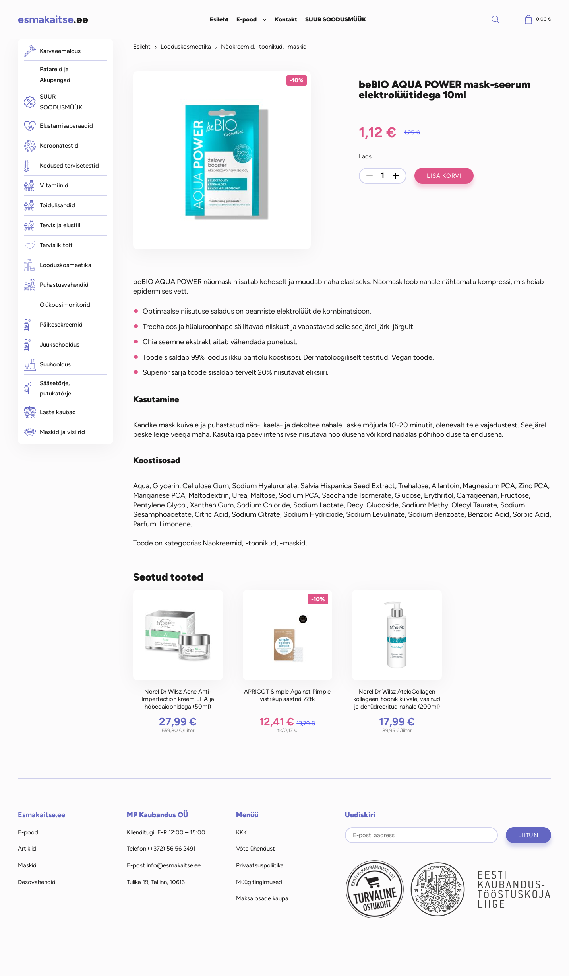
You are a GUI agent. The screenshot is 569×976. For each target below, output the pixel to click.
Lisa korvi (444, 175)
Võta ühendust (255, 848)
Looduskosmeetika (57, 265)
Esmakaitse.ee (41, 814)
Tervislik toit (48, 245)
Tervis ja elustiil (52, 225)
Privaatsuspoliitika (260, 865)
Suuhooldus (47, 365)
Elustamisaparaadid (58, 126)
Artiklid (27, 848)
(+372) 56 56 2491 (171, 848)
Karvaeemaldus (52, 51)
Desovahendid (37, 882)
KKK (241, 832)
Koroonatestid (51, 146)
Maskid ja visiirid (54, 432)
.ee (53, 19)
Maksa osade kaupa (262, 898)
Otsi (495, 19)
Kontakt (286, 19)
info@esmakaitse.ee (174, 865)
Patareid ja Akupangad (55, 75)
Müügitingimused (259, 882)
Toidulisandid (49, 205)
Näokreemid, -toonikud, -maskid (264, 46)
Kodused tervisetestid (61, 166)
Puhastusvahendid (56, 285)
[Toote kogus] (383, 176)
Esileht (219, 19)
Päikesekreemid (53, 325)
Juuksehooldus (51, 345)
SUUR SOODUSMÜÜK (335, 19)
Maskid (27, 865)
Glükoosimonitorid (65, 304)
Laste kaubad (50, 412)
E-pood (246, 19)
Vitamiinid (46, 185)
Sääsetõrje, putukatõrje (47, 388)
